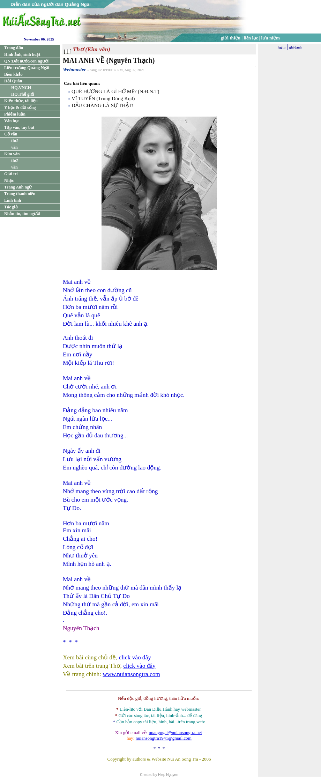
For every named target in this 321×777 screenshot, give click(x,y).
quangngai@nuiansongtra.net (175, 732)
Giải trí (11, 173)
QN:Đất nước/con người (26, 61)
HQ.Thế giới (22, 94)
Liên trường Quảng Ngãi (26, 67)
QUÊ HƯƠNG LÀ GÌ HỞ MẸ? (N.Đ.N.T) (115, 91)
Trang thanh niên (19, 193)
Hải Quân (13, 81)
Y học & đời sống (20, 107)
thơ (14, 140)
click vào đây (135, 657)
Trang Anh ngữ (18, 187)
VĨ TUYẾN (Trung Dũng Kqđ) (103, 98)
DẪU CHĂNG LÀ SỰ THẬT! (103, 105)
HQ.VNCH (21, 87)
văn (14, 147)
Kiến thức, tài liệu (21, 100)
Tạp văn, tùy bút (19, 127)
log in (281, 47)
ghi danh (295, 47)
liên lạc (251, 37)
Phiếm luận (14, 114)
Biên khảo (13, 74)
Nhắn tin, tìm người (22, 213)
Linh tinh (12, 200)
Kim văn (12, 153)
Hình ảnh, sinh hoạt (22, 54)
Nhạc (9, 180)
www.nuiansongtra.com (131, 674)
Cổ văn (10, 134)
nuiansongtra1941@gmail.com (164, 738)
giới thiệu (230, 37)
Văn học (11, 120)
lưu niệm (270, 37)
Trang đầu (13, 47)
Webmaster (74, 69)
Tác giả (11, 207)
